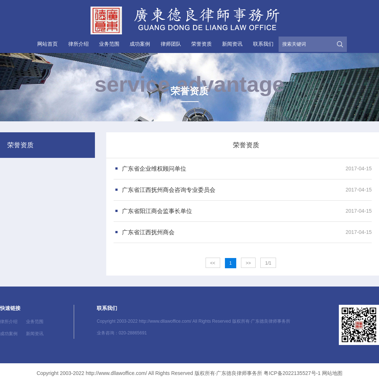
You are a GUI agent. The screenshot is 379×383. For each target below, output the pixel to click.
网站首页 (47, 44)
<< (212, 263)
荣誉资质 (201, 44)
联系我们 (263, 44)
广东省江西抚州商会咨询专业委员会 (168, 190)
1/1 (268, 263)
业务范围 (109, 44)
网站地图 (332, 373)
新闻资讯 (232, 44)
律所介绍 (78, 44)
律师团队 (171, 44)
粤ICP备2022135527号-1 (292, 373)
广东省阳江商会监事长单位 (157, 211)
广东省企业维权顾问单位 (154, 169)
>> (248, 263)
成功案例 (140, 44)
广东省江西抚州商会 (148, 232)
